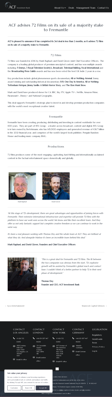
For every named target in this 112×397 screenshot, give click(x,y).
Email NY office (62, 362)
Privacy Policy (98, 346)
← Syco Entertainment (15, 306)
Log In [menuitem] (94, 350)
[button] (60, 8)
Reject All (28, 388)
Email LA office (22, 359)
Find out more (62, 377)
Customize (14, 388)
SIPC (83, 390)
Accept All (42, 388)
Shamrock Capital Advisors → (93, 306)
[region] (28, 381)
